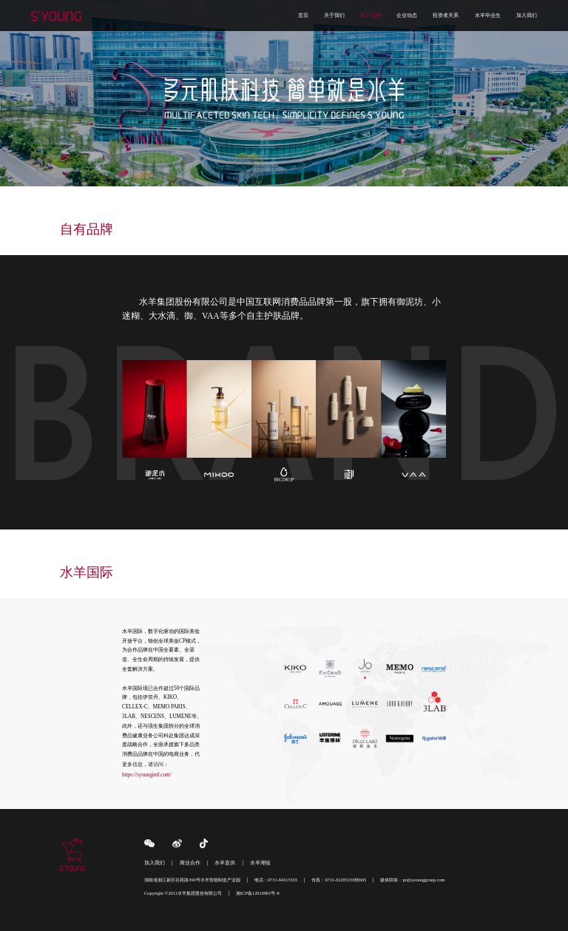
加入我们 (526, 15)
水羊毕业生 (488, 15)
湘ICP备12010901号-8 (258, 893)
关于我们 (334, 15)
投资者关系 (446, 15)
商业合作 (190, 863)
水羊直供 (224, 863)
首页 (303, 15)
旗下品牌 (370, 15)
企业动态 (406, 15)
